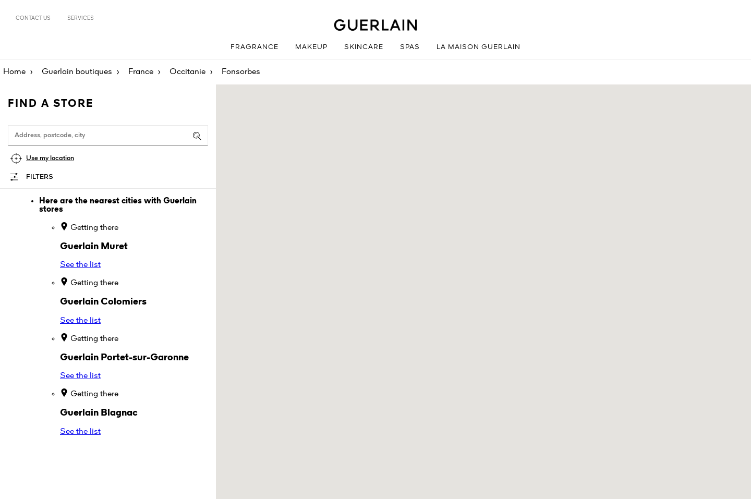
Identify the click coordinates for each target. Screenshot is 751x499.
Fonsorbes (241, 72)
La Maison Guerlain (478, 47)
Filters (39, 177)
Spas (410, 47)
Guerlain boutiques (77, 72)
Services (80, 18)
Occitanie (187, 72)
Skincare (363, 47)
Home (14, 72)
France (140, 72)
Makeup (311, 47)
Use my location (50, 158)
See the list (80, 265)
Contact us (33, 18)
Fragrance (254, 47)
